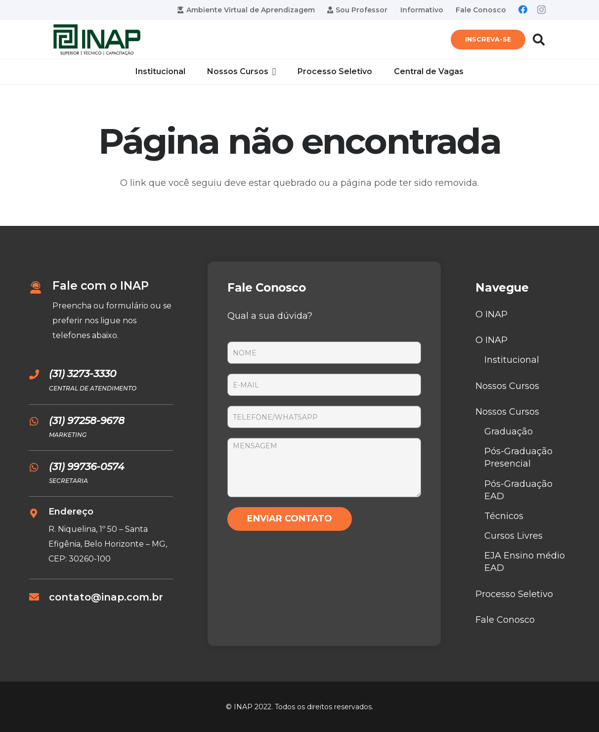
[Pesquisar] (538, 39)
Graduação (508, 431)
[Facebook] (522, 9)
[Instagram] (541, 10)
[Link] (96, 39)
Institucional (511, 359)
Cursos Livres (513, 535)
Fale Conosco (505, 619)
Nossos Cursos (507, 386)
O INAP (491, 314)
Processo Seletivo (514, 594)
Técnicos (503, 516)
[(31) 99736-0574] (39, 468)
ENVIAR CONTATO (289, 518)
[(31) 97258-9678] (39, 422)
